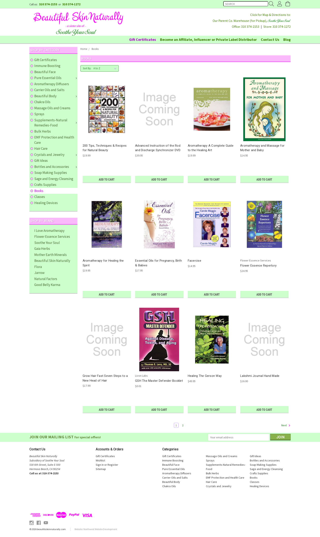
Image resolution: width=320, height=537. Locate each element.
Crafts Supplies (45, 184)
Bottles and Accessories (55, 166)
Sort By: (87, 68)
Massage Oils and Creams (52, 108)
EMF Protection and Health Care (54, 140)
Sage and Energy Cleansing (53, 178)
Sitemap (101, 469)
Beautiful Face (45, 72)
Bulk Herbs (42, 131)
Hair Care (41, 148)
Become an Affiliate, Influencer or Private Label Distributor (208, 39)
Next (285, 425)
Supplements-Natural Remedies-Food (55, 123)
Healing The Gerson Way (205, 376)
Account (279, 4)
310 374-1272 (71, 4)
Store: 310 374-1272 (277, 27)
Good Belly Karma (47, 284)
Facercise (194, 260)
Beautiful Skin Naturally (52, 260)
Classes (39, 196)
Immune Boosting (47, 66)
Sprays (39, 114)
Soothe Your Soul (47, 242)
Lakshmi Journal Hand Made (259, 376)
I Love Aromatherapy (49, 230)
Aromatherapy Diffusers (51, 84)
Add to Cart (106, 179)
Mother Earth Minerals (50, 254)
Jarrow (39, 272)
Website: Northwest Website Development (95, 529)
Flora (38, 267)
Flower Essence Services (52, 236)
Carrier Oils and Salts (49, 90)
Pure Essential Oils (55, 78)
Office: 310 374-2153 (245, 27)
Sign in (100, 465)
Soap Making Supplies (50, 172)
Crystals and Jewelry (55, 154)
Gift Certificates (142, 39)
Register (113, 465)
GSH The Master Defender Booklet (159, 381)
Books (38, 191)
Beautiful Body (55, 96)
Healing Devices (46, 203)
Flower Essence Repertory (258, 265)
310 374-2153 (48, 4)
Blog (287, 39)
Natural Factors (45, 279)
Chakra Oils (42, 102)
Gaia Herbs (42, 248)
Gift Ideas (41, 160)
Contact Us (270, 39)
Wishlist (100, 460)
